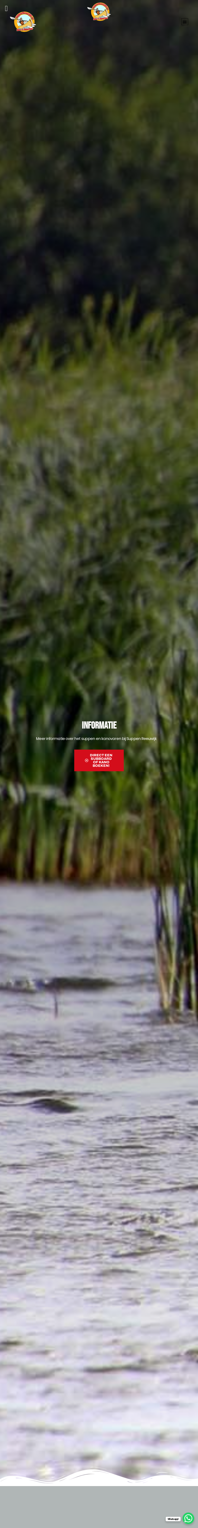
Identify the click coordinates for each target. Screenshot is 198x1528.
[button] (184, 21)
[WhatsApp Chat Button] (188, 1518)
